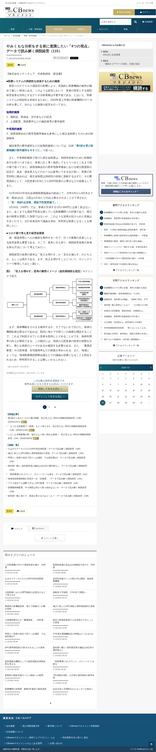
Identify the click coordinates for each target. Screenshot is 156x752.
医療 (11, 29)
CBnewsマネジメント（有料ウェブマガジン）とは (30, 737)
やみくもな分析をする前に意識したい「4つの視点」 (63, 36)
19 (103, 397)
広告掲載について (14, 732)
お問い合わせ (56, 743)
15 (126, 390)
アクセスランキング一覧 (126, 270)
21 (118, 397)
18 (149, 390)
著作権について (54, 726)
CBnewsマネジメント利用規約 (84, 726)
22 (126, 397)
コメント (17, 528)
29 (110, 378)
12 (103, 390)
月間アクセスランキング (126, 280)
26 (103, 403)
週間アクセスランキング (126, 205)
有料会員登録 (125, 12)
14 (118, 390)
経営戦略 (16, 36)
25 (149, 397)
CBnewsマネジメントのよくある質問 (24, 743)
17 (141, 390)
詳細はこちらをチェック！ (126, 191)
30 (118, 378)
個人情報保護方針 (31, 726)
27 (110, 403)
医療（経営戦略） (31, 36)
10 (141, 384)
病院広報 (57, 29)
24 (141, 397)
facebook (38, 528)
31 (141, 403)
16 (134, 390)
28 (103, 378)
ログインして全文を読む (49, 396)
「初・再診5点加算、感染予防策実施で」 (33, 202)
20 (110, 397)
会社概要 (10, 726)
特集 (126, 29)
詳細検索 (149, 22)
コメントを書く (50, 538)
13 (110, 390)
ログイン (146, 12)
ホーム (7, 36)
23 (134, 397)
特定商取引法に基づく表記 (75, 737)
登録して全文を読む (50, 389)
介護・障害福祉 (34, 29)
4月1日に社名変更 (111, 53)
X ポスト (74, 58)
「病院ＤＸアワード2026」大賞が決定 (121, 62)
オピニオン (103, 29)
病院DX (79, 29)
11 (149, 384)
